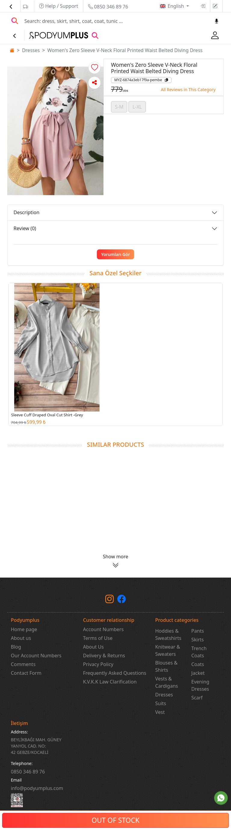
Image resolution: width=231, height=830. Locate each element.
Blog (16, 646)
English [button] (176, 6)
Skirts (197, 639)
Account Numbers (103, 629)
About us (21, 638)
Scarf (197, 697)
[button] (94, 68)
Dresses (31, 50)
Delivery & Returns (104, 655)
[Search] (116, 21)
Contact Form (26, 673)
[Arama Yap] (14, 21)
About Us (93, 646)
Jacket (198, 673)
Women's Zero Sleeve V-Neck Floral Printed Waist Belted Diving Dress (124, 50)
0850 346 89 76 (108, 6)
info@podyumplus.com (37, 788)
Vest (160, 712)
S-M (119, 106)
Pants (197, 631)
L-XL (137, 106)
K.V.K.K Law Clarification (110, 681)
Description (26, 212)
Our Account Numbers (36, 655)
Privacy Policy (98, 664)
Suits (160, 703)
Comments (23, 664)
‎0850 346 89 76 (28, 771)
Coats (197, 664)
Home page (24, 629)
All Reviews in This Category (188, 89)
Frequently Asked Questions (114, 673)
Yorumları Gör (115, 254)
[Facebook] (121, 600)
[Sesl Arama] (217, 21)
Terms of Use (97, 638)
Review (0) (25, 228)
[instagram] (109, 600)
